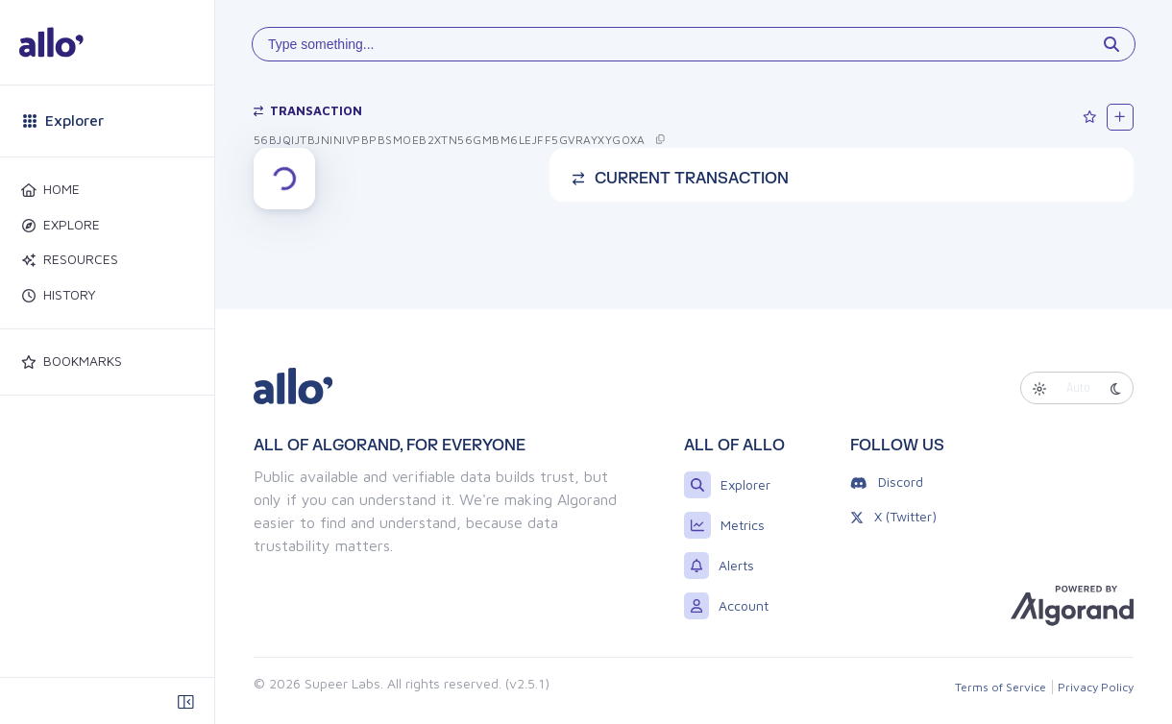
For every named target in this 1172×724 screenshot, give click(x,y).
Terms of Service (1000, 687)
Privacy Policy (1096, 687)
